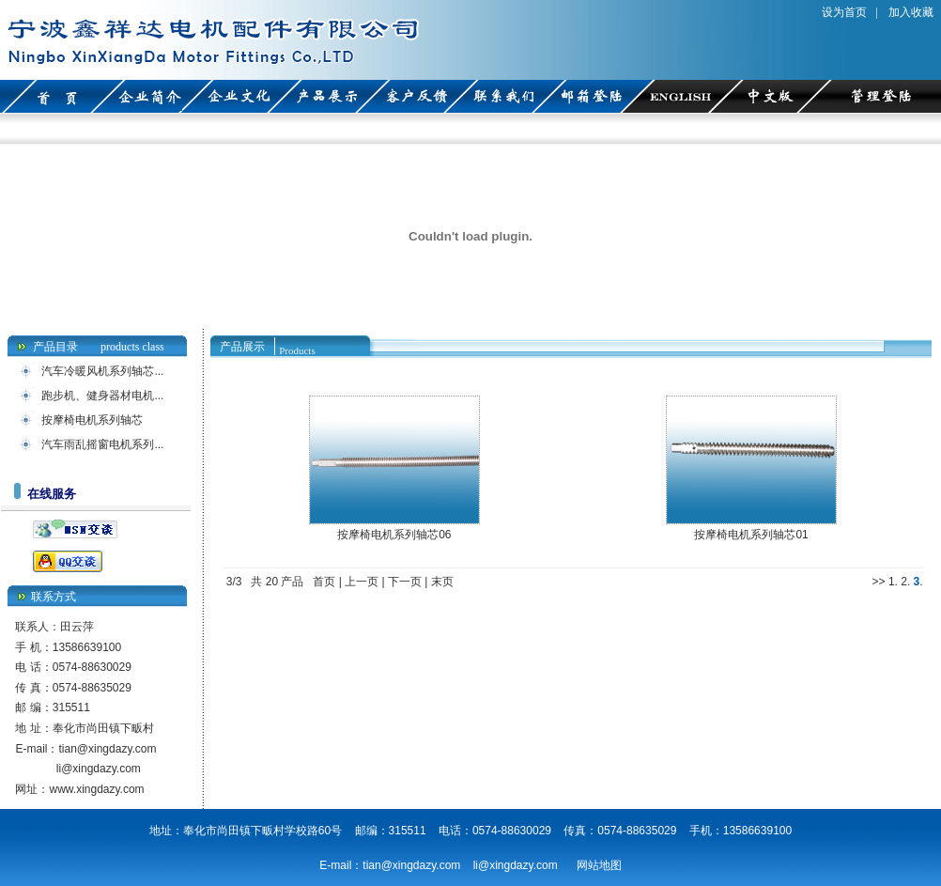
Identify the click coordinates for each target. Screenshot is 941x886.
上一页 (361, 581)
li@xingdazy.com (98, 768)
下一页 (405, 581)
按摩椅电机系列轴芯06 (394, 534)
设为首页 (844, 12)
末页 (442, 581)
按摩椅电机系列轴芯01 (751, 534)
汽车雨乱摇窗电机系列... (102, 444)
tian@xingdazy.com (107, 748)
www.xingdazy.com (96, 789)
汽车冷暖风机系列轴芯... (102, 371)
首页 (324, 581)
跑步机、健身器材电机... (102, 395)
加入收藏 (910, 12)
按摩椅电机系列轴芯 (92, 420)
